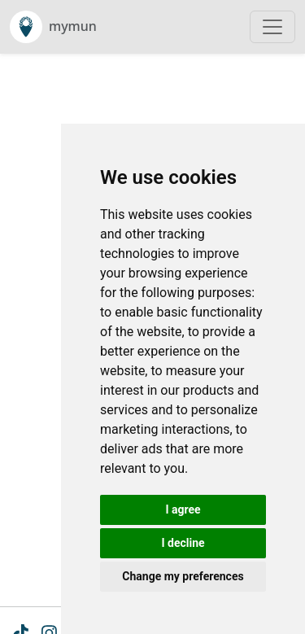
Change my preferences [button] (182, 576)
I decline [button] (182, 542)
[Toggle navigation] (272, 27)
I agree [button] (182, 509)
